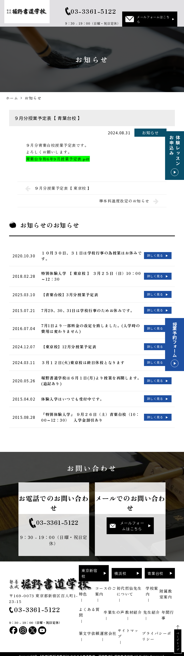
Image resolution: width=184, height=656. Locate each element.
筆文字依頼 (89, 629)
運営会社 (108, 629)
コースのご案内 (105, 587)
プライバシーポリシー (156, 632)
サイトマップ (128, 629)
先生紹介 (151, 608)
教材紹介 (133, 608)
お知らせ (150, 133)
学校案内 (152, 587)
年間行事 (167, 611)
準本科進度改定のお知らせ (129, 201)
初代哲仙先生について (129, 587)
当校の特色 (85, 587)
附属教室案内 (166, 590)
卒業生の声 (114, 608)
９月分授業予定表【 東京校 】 (58, 188)
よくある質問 (89, 608)
